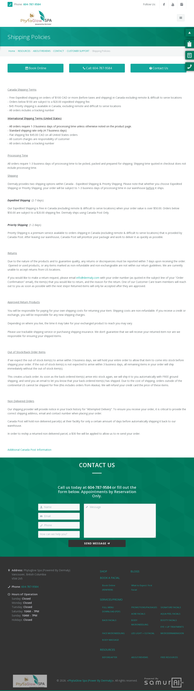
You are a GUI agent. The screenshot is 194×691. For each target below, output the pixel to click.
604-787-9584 (32, 4)
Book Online (35, 68)
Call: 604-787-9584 (97, 68)
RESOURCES (24, 51)
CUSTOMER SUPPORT (78, 51)
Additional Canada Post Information (29, 449)
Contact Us (158, 68)
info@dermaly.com (87, 277)
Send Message (97, 543)
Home (12, 51)
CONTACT (58, 51)
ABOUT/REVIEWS (41, 51)
